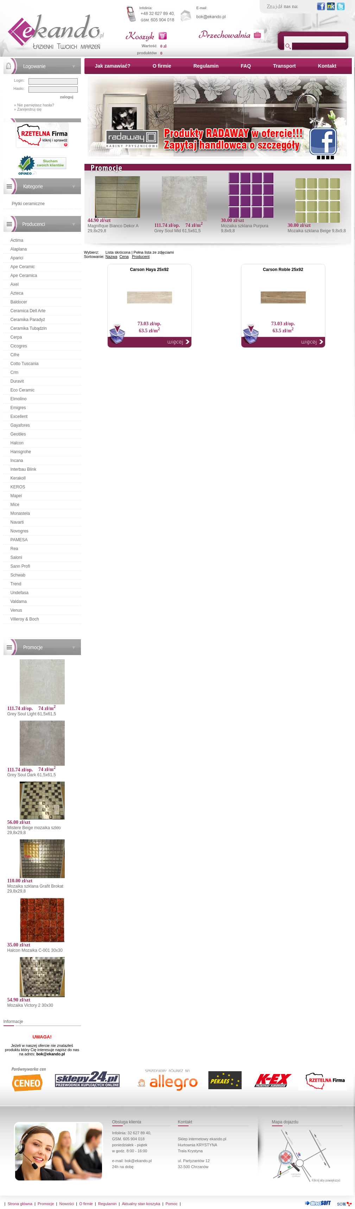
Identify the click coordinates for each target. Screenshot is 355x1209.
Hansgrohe (21, 451)
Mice (15, 504)
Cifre (15, 354)
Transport (284, 66)
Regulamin (206, 66)
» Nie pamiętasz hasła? (34, 105)
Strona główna (20, 1204)
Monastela (20, 513)
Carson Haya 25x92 (149, 269)
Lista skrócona (118, 252)
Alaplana (19, 249)
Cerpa (16, 337)
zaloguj (67, 97)
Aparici (17, 257)
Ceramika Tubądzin (29, 328)
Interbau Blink (23, 469)
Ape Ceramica (24, 275)
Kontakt (327, 66)
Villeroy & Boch (25, 619)
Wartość (149, 46)
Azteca (17, 293)
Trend (16, 583)
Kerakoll (18, 478)
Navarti (17, 522)
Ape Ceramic (23, 266)
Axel (15, 284)
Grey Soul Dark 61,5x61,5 (31, 774)
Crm (15, 372)
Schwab (18, 575)
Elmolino (19, 398)
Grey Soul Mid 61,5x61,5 (177, 230)
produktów (147, 53)
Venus (16, 610)
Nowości (66, 1204)
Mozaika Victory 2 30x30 (30, 1005)
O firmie (162, 66)
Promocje (46, 1204)
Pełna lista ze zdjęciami (154, 252)
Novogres (19, 531)
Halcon (17, 442)
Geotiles (18, 434)
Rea (14, 548)
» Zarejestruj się (28, 109)
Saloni (16, 557)
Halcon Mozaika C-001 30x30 (35, 950)
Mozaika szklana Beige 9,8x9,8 (316, 230)
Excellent (19, 416)
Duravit (17, 381)
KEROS (18, 487)
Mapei (16, 495)
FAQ (246, 66)
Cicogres (19, 346)
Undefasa (19, 592)
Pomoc (171, 1204)
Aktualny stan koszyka (141, 1204)
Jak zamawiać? (113, 66)
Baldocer (19, 302)
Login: (19, 80)
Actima (17, 240)
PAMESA (19, 539)
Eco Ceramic (23, 390)
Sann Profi (20, 566)
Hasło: (18, 88)
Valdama (19, 601)
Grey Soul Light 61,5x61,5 (31, 713)
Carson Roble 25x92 (283, 269)
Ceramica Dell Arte (28, 310)
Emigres (18, 407)
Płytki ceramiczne (28, 203)
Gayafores (20, 425)
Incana (17, 460)
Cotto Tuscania (25, 363)
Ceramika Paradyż (28, 319)
